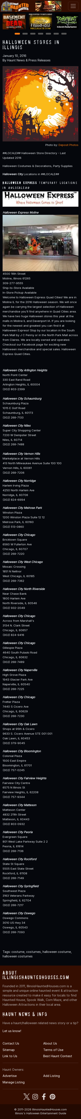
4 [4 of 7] (41, 34)
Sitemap (9, 1050)
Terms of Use (53, 1050)
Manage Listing (14, 1082)
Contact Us (11, 1043)
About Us (50, 1043)
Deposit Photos (68, 145)
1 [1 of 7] (17, 34)
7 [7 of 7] (64, 34)
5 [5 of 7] (48, 34)
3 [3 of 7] (33, 34)
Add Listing (51, 1076)
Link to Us (10, 1056)
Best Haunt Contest (57, 1056)
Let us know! (12, 1031)
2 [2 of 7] (25, 34)
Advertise (10, 1076)
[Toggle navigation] (73, 6)
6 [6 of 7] (56, 34)
